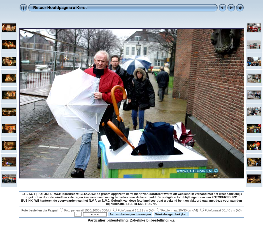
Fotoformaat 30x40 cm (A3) (220, 210)
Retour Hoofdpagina (52, 7)
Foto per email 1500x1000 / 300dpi (85, 210)
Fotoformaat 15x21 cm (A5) (133, 210)
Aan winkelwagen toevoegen (130, 214)
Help (172, 220)
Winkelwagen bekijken (171, 214)
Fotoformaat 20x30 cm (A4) (177, 210)
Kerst (81, 7)
